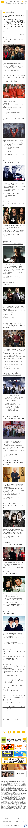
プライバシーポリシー (21, 818)
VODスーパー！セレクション (21, 821)
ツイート (5, 31)
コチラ (21, 719)
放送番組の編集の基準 (7, 821)
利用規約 (7, 818)
